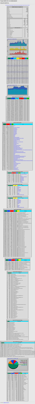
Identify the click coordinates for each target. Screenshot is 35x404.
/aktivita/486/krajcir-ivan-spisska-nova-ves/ (18, 159)
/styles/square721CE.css (16, 169)
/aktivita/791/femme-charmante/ (17, 145)
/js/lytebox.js (15, 162)
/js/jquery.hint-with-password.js (17, 163)
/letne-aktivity (15, 144)
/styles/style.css (15, 128)
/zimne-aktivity (15, 142)
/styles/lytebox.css (16, 168)
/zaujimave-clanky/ (16, 158)
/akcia (14, 154)
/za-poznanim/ (22, 178)
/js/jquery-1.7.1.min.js (16, 167)
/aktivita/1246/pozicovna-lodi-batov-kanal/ (18, 141)
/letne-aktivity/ (22, 179)
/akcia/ (14, 136)
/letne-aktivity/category (16, 143)
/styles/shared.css (15, 129)
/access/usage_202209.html (17, 127)
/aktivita (14, 153)
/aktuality (15, 161)
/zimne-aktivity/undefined (16, 137)
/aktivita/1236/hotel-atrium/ (17, 155)
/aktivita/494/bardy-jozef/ (16, 146)
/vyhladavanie (15, 150)
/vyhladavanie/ (22, 177)
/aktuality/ (15, 134)
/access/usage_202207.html (24, 176)
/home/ (14, 135)
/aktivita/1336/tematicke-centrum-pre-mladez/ (19, 138)
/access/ (14, 125)
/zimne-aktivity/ (15, 133)
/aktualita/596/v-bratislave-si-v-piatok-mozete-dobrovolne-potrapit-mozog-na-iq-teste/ (23, 160)
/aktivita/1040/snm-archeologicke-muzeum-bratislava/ (19, 152)
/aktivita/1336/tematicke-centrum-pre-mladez (19, 151)
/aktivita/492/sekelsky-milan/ (21, 194)
